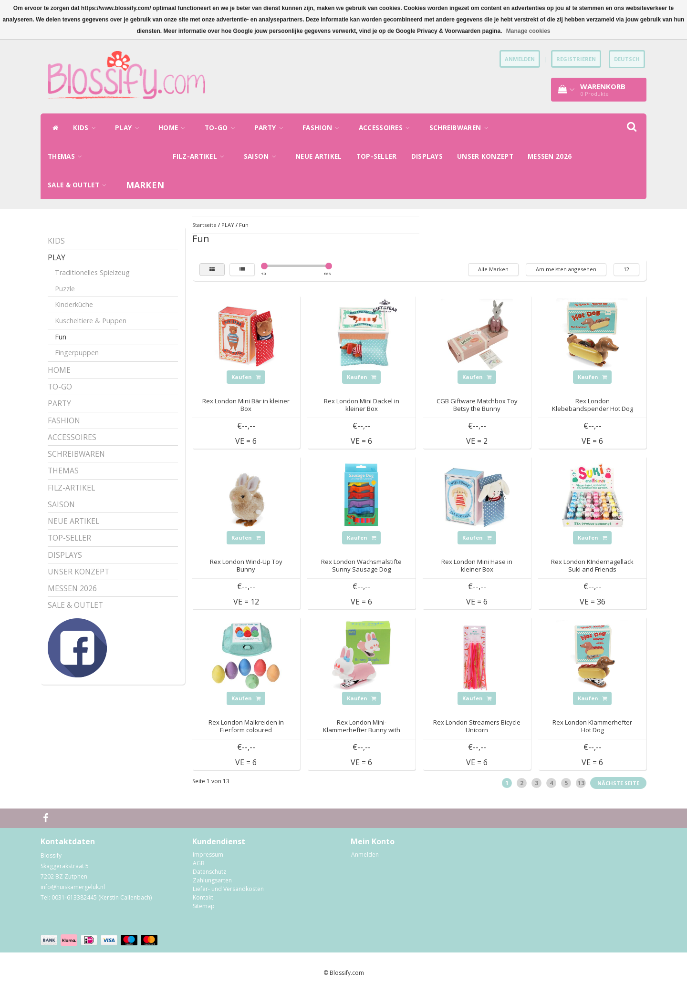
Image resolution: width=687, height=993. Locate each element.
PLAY (129, 127)
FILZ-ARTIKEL (201, 156)
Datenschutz (209, 872)
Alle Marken (493, 269)
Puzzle (65, 288)
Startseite (204, 224)
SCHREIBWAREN (461, 127)
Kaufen (245, 376)
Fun (60, 336)
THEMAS (67, 156)
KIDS (87, 127)
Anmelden (365, 854)
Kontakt (203, 897)
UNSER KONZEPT (485, 156)
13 (581, 783)
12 (626, 269)
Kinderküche (74, 304)
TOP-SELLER (376, 156)
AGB (199, 863)
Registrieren (576, 58)
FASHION (323, 127)
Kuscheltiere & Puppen (90, 320)
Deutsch (627, 58)
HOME (174, 127)
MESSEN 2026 (550, 156)
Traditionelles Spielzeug (92, 272)
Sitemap (204, 906)
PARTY (271, 127)
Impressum (208, 854)
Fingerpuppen (77, 352)
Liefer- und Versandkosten (228, 889)
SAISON (262, 156)
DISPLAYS (427, 156)
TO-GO (222, 127)
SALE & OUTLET (80, 185)
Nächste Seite (618, 783)
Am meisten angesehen (566, 269)
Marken (145, 185)
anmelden (520, 58)
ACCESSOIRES (387, 127)
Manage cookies (528, 31)
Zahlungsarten (212, 880)
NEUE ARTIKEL (318, 156)
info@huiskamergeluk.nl (73, 887)
